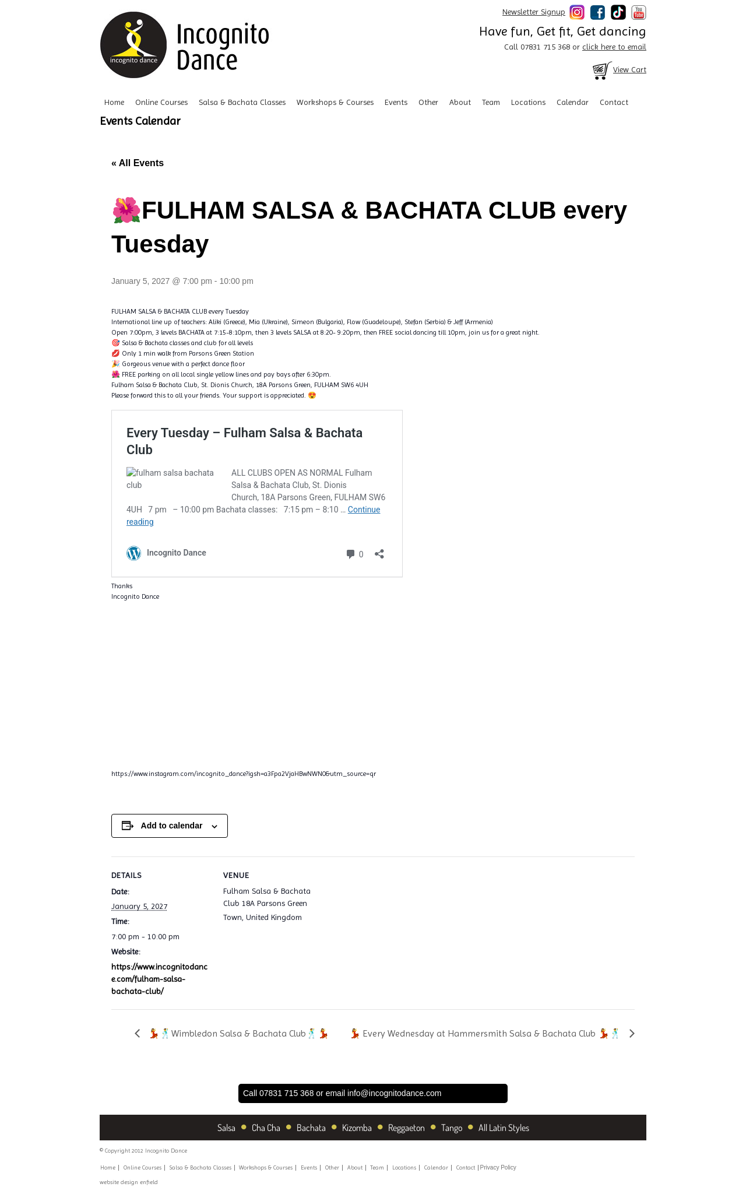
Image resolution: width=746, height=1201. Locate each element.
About (460, 102)
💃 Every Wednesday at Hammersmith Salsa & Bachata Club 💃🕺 (486, 1033)
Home (114, 102)
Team (491, 102)
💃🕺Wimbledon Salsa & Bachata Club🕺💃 (237, 1033)
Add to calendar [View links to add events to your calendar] (172, 825)
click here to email (614, 46)
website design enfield (129, 1182)
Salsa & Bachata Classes (242, 102)
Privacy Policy (498, 1167)
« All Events (137, 163)
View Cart (618, 69)
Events (396, 102)
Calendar (573, 102)
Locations (528, 102)
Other (428, 102)
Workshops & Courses (335, 102)
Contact (614, 102)
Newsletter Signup (533, 11)
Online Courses (161, 102)
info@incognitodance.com (394, 1093)
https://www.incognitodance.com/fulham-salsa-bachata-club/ (159, 979)
